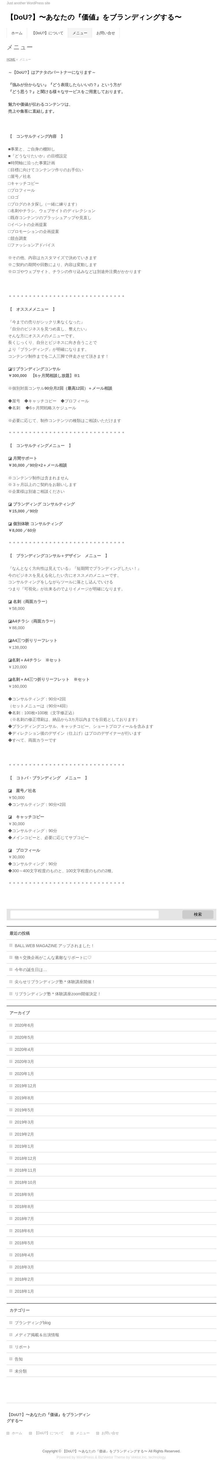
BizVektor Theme (111, 1457)
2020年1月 (24, 1073)
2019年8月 (24, 1098)
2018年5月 (24, 1243)
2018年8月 (24, 1206)
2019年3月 (24, 1122)
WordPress (85, 1457)
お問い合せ (110, 1433)
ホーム (17, 1433)
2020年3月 (24, 1061)
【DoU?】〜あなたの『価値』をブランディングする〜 (94, 17)
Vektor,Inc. (139, 1457)
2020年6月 (24, 1025)
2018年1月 (24, 1291)
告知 (19, 1359)
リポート (23, 1347)
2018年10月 (25, 1182)
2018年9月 (24, 1194)
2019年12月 (25, 1085)
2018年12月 (25, 1158)
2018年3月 (24, 1267)
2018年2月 (24, 1279)
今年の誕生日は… (31, 969)
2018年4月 (24, 1255)
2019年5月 (24, 1110)
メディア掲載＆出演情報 (37, 1334)
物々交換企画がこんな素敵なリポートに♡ (53, 957)
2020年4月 (24, 1049)
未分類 (21, 1371)
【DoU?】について (49, 1433)
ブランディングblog (32, 1322)
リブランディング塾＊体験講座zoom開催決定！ (58, 994)
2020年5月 (24, 1037)
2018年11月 (25, 1170)
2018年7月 (24, 1218)
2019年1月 (24, 1146)
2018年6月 (24, 1230)
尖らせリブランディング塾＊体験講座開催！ (55, 981)
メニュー (83, 1433)
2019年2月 (24, 1134)
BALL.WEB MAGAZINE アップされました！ (55, 945)
